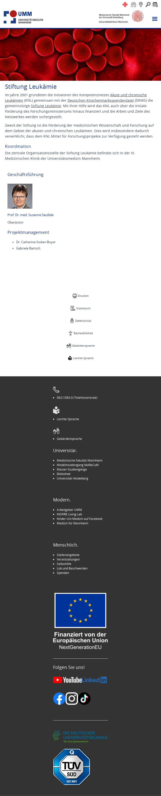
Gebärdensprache (83, 345)
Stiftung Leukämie (46, 105)
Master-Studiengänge (72, 469)
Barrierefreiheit (83, 333)
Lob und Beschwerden (72, 568)
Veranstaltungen (68, 559)
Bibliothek (64, 474)
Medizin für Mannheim (72, 523)
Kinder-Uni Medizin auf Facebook (79, 519)
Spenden (63, 573)
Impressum (83, 308)
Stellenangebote (68, 555)
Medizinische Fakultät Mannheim (79, 460)
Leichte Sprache (83, 358)
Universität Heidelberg (72, 478)
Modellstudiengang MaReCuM (78, 465)
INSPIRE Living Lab (69, 514)
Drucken (83, 296)
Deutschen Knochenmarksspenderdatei (101, 100)
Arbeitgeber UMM (69, 510)
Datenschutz (83, 320)
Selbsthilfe (64, 564)
